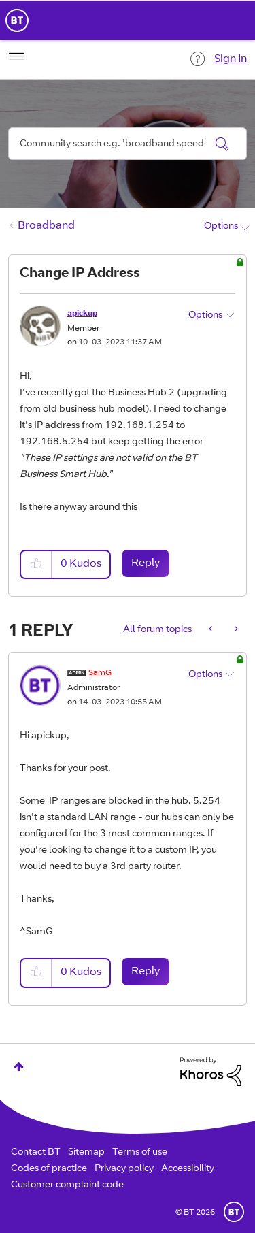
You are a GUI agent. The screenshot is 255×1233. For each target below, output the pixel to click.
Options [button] (221, 226)
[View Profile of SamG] (100, 673)
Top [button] (18, 1066)
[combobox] (127, 143)
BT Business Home (17, 20)
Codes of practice (49, 1169)
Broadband (46, 225)
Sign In (230, 59)
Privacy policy (124, 1169)
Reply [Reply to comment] (145, 971)
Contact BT (36, 1152)
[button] (36, 564)
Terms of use (139, 1152)
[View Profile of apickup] (82, 314)
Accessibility (187, 1169)
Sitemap (86, 1152)
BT (234, 1212)
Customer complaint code (67, 1185)
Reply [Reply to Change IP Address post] (145, 563)
